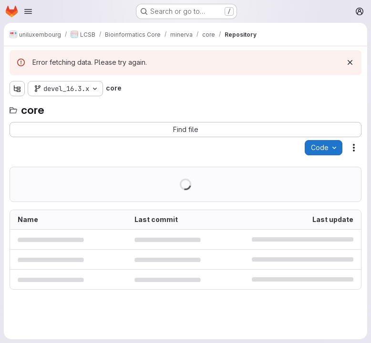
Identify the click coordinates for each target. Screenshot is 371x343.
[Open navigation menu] (28, 11)
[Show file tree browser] (17, 88)
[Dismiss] (350, 62)
